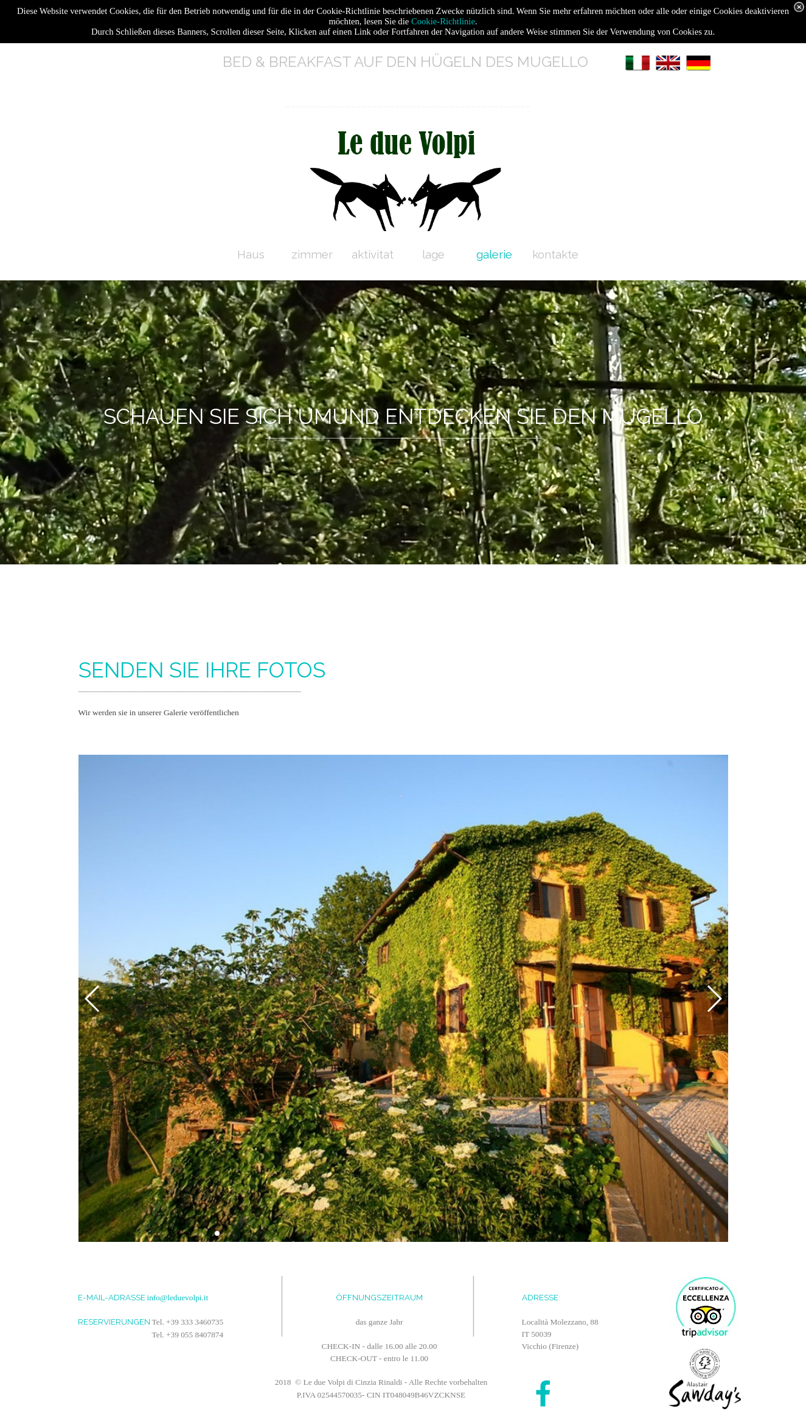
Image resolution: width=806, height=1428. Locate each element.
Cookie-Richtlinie (443, 21)
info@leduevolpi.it (178, 1297)
